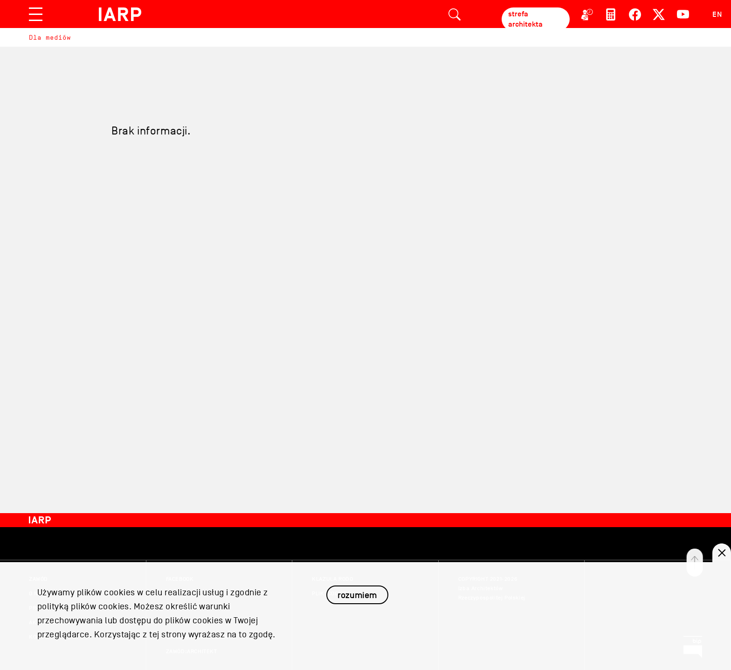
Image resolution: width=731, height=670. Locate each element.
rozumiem (357, 601)
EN (717, 14)
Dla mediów (50, 37)
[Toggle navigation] (35, 14)
